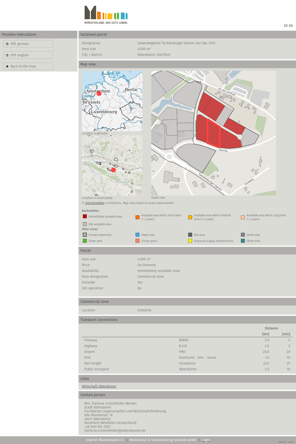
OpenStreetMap (94, 203)
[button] (28, 43)
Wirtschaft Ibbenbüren (99, 386)
